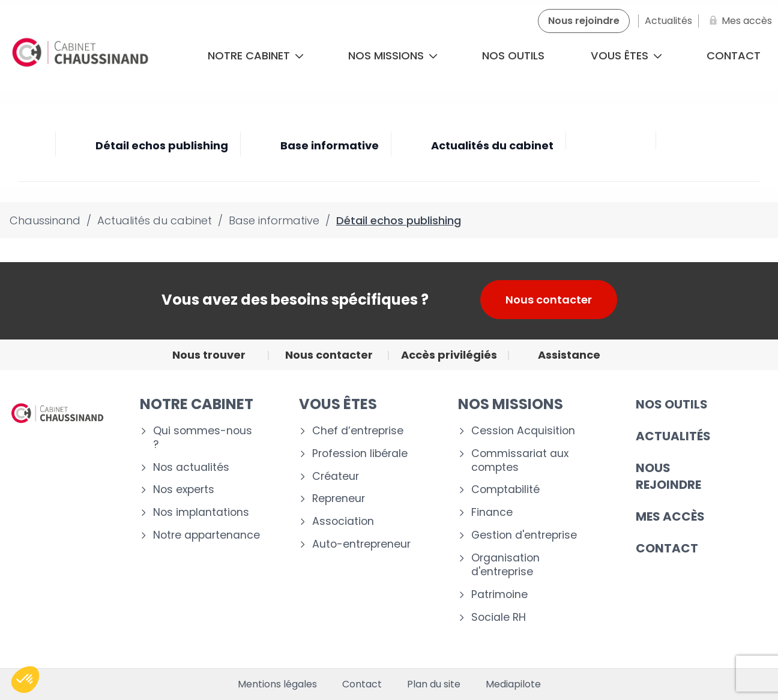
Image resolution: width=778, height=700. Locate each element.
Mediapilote (513, 684)
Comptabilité (505, 490)
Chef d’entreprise (357, 431)
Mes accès (670, 516)
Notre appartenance (206, 535)
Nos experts (183, 490)
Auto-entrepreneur (361, 544)
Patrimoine (499, 595)
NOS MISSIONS (510, 404)
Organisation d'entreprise (505, 565)
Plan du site (433, 684)
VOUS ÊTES (338, 404)
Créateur (335, 476)
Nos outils (513, 55)
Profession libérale (360, 454)
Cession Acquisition (523, 431)
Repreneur (338, 499)
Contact (362, 684)
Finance (492, 512)
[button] (25, 679)
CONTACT (667, 548)
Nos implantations (201, 512)
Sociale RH (498, 617)
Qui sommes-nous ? (202, 438)
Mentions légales (277, 684)
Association (343, 521)
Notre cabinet (256, 55)
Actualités (673, 436)
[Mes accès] (738, 21)
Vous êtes (626, 55)
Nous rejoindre (668, 476)
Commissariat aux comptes (519, 460)
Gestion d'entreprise (524, 535)
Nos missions (393, 55)
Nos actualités (191, 467)
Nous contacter (548, 299)
